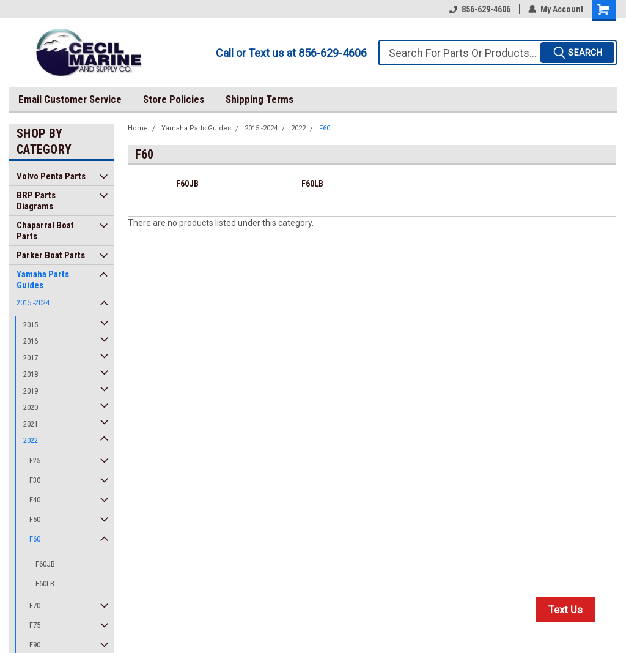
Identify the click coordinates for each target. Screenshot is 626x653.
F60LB (44, 583)
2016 (30, 341)
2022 (30, 440)
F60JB (45, 564)
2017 (30, 357)
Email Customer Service (70, 99)
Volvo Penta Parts (51, 176)
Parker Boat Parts (51, 255)
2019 (30, 390)
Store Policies (173, 99)
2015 (30, 324)
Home (138, 128)
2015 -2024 (33, 302)
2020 (30, 407)
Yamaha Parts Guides (43, 280)
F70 (34, 605)
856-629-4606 (479, 9)
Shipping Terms (259, 99)
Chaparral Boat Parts (45, 231)
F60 (34, 538)
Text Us (565, 609)
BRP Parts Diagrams (36, 201)
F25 (34, 460)
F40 (34, 499)
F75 (34, 625)
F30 (34, 480)
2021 (30, 423)
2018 (30, 374)
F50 (34, 519)
